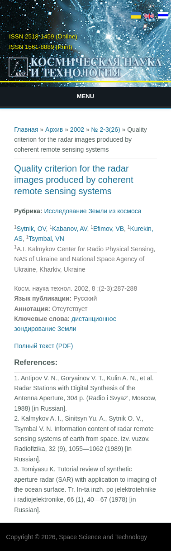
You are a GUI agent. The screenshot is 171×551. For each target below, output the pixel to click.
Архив (54, 129)
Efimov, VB (108, 228)
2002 (77, 129)
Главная (26, 129)
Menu (85, 96)
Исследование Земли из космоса (92, 211)
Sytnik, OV (31, 228)
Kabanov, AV (69, 228)
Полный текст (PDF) (43, 346)
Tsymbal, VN (46, 238)
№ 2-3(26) (105, 129)
